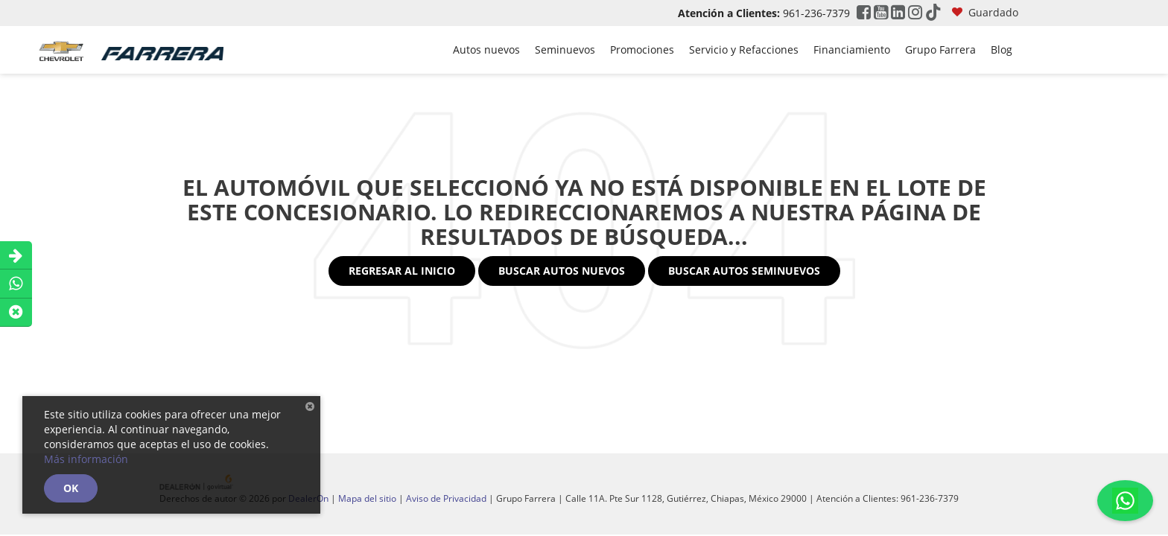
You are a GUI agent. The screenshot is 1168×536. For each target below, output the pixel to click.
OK (70, 488)
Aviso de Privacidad (446, 498)
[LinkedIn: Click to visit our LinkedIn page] (898, 13)
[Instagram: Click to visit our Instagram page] (915, 13)
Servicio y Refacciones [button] (744, 49)
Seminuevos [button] (565, 49)
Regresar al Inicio (402, 271)
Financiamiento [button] (851, 49)
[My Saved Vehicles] (985, 13)
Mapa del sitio (367, 498)
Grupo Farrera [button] (940, 49)
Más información (86, 459)
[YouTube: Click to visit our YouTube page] (881, 13)
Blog (1001, 49)
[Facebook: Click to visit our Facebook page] (864, 13)
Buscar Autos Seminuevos (744, 271)
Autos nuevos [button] (486, 49)
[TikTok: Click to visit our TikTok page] (933, 13)
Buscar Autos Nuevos (561, 271)
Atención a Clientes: (729, 13)
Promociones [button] (642, 49)
